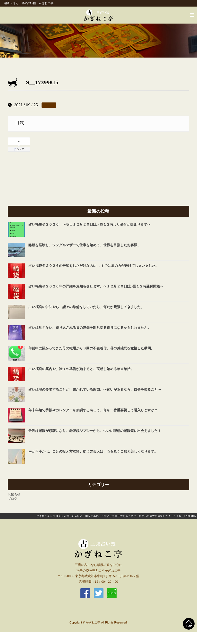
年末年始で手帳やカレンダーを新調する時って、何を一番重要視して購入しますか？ (93, 410)
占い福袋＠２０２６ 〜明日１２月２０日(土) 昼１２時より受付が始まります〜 (89, 224)
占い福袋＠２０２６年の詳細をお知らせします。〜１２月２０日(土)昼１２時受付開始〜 (95, 286)
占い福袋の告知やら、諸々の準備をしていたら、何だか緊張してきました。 (86, 307)
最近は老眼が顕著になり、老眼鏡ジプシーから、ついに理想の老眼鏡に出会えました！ (94, 431)
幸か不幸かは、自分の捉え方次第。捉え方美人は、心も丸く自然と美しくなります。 (93, 451)
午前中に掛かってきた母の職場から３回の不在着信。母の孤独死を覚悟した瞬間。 (91, 348)
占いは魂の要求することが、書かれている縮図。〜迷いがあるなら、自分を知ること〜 (94, 389)
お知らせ (14, 494)
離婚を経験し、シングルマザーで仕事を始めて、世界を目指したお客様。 (84, 245)
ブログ (12, 498)
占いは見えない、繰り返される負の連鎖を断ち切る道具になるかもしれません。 (89, 327)
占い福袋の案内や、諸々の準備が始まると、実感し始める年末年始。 (81, 369)
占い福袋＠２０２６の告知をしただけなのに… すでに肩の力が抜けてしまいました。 (93, 266)
